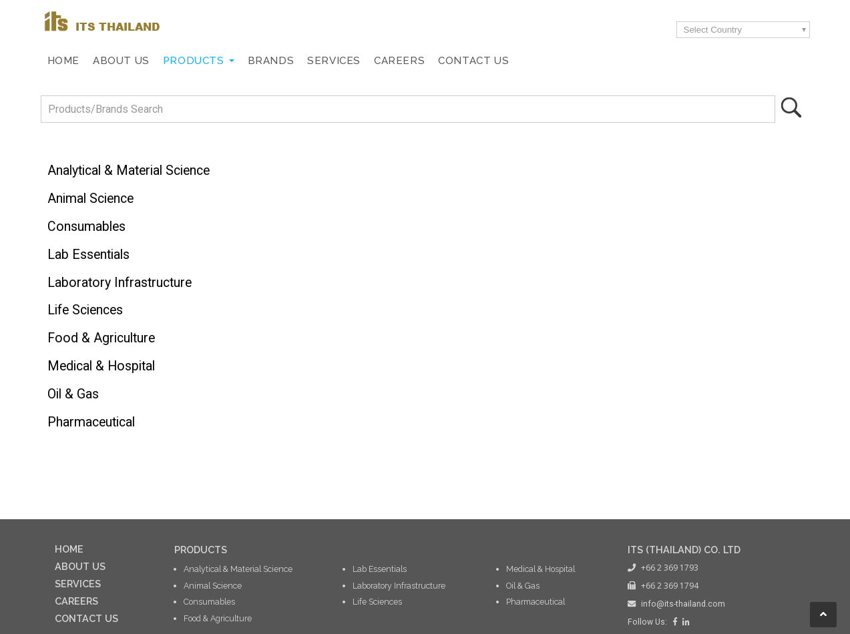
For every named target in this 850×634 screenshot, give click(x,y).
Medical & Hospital (101, 366)
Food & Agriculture (101, 338)
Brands (271, 61)
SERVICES (78, 583)
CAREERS (76, 601)
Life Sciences (85, 310)
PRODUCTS (200, 549)
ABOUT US (80, 566)
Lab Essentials (88, 254)
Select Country (713, 30)
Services (334, 61)
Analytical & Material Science (128, 170)
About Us (121, 61)
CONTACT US (86, 618)
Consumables (86, 226)
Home (63, 61)
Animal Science (90, 198)
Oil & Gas (73, 394)
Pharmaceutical (91, 422)
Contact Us (473, 61)
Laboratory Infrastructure (119, 282)
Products (193, 61)
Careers (399, 61)
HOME (69, 549)
